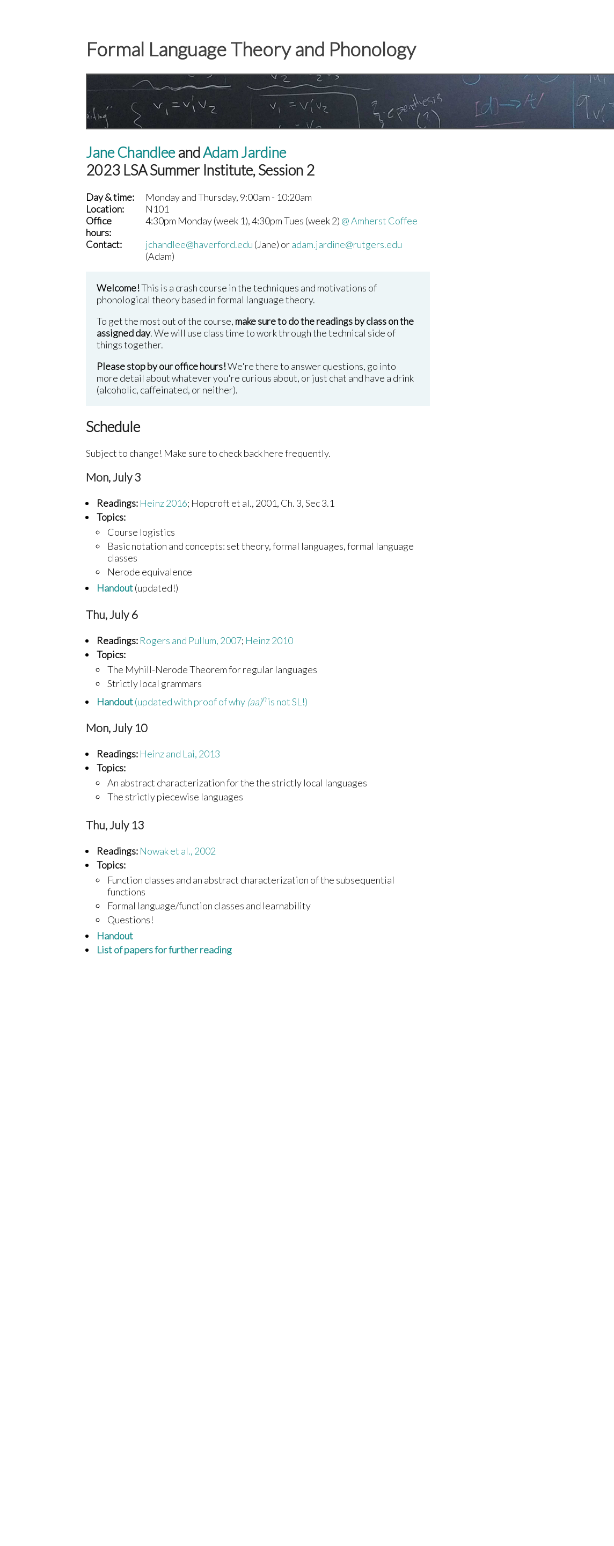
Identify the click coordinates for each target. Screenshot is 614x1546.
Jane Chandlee (130, 152)
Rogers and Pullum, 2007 (191, 640)
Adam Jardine (244, 152)
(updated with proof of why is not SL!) (202, 702)
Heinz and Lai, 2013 (180, 754)
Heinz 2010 (269, 640)
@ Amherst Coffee (379, 221)
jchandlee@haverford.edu (199, 244)
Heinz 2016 (163, 503)
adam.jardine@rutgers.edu (346, 244)
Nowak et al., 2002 (178, 851)
